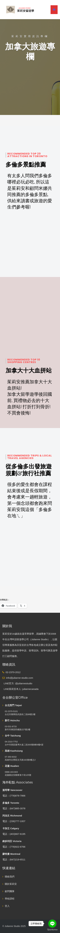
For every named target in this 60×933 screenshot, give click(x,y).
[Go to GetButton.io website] (52, 930)
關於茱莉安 (11, 884)
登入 (7, 906)
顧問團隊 (9, 891)
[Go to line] (52, 924)
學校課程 (9, 898)
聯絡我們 (9, 876)
